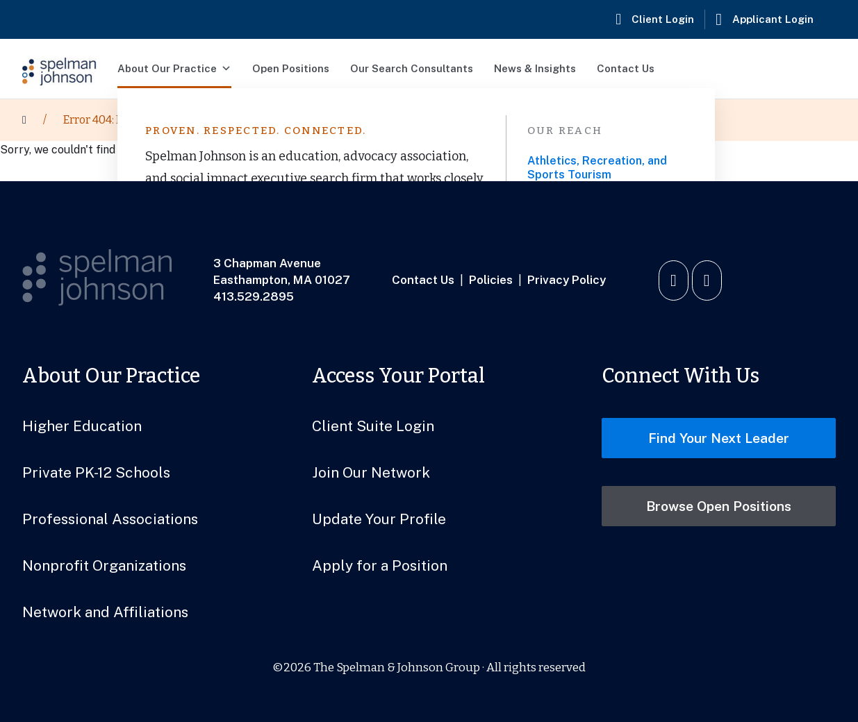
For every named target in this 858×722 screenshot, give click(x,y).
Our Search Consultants (411, 68)
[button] (816, 68)
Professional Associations (110, 519)
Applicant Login (773, 19)
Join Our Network (371, 472)
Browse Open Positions (718, 506)
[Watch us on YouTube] (707, 280)
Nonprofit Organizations (104, 565)
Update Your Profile (379, 519)
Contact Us (625, 68)
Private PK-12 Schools (96, 472)
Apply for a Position (379, 565)
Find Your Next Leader (718, 438)
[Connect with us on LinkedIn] (673, 280)
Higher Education (82, 426)
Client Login (663, 19)
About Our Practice (174, 68)
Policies (491, 280)
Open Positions (290, 68)
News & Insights (535, 68)
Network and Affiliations (105, 612)
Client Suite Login (373, 426)
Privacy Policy (566, 280)
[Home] (24, 120)
